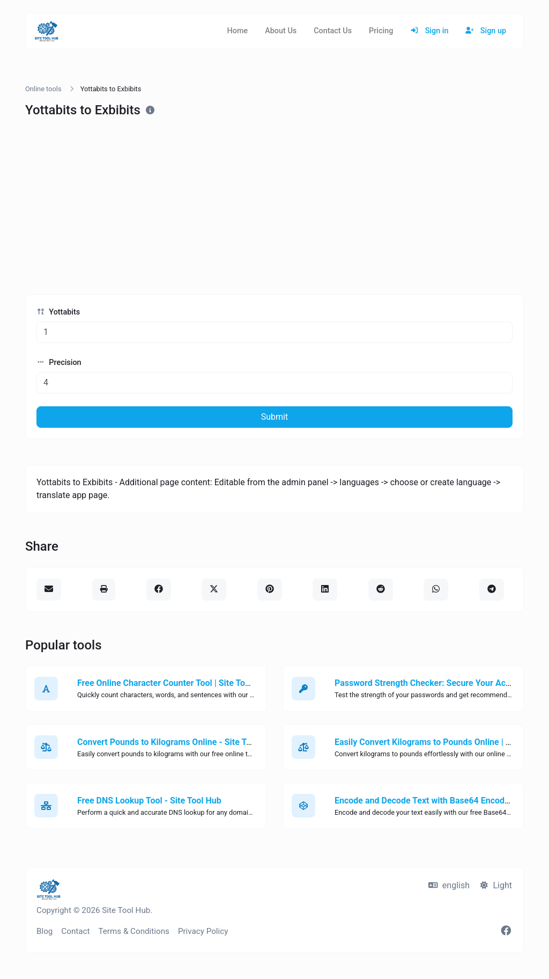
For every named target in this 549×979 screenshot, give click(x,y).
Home (237, 30)
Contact (75, 931)
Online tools (43, 89)
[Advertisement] (274, 206)
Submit (274, 417)
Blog (44, 931)
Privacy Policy (203, 931)
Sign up (485, 30)
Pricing (381, 30)
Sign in (429, 30)
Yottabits (58, 312)
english (449, 885)
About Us (280, 30)
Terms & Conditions (133, 931)
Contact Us (333, 30)
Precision (58, 362)
